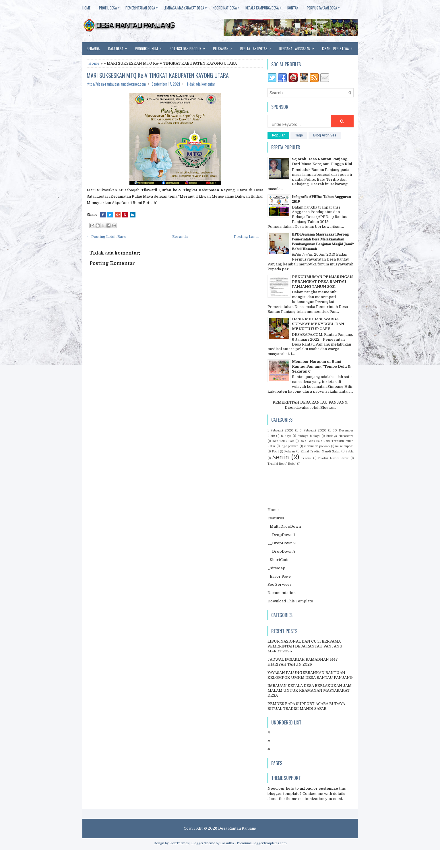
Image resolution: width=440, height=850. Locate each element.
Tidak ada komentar (201, 84)
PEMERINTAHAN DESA (144, 7)
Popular (278, 135)
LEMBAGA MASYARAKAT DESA (188, 7)
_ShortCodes (280, 560)
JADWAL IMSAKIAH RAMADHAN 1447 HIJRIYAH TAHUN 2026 (303, 661)
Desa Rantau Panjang (237, 828)
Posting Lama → (248, 236)
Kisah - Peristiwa (339, 46)
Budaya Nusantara (340, 435)
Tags (299, 135)
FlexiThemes (179, 843)
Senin (280, 457)
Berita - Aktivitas (257, 46)
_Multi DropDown (284, 526)
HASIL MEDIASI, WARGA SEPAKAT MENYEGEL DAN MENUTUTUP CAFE (318, 324)
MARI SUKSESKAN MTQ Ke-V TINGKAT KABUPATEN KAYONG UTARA (158, 75)
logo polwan (290, 446)
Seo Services (280, 584)
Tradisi (306, 458)
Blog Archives (324, 135)
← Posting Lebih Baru (106, 236)
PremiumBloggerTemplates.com (262, 843)
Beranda (93, 48)
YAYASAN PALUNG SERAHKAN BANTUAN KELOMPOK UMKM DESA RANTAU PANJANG (310, 675)
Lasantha (227, 843)
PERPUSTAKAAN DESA (326, 7)
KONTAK (292, 8)
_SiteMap (276, 568)
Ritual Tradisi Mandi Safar (320, 451)
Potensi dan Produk (189, 46)
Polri (275, 451)
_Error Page (279, 576)
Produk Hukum (150, 46)
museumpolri (344, 446)
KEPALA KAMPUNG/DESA (266, 7)
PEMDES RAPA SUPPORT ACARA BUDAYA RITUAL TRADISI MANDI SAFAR (306, 706)
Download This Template (290, 601)
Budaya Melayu (308, 435)
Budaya (286, 435)
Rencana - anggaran (298, 46)
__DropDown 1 (281, 535)
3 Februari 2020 (313, 430)
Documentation (282, 593)
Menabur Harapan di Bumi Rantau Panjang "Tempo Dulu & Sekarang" (321, 366)
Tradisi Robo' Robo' (282, 463)
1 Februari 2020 (280, 430)
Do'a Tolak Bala (283, 441)
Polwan (289, 451)
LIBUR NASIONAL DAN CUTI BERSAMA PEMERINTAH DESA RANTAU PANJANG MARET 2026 (305, 646)
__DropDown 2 (282, 543)
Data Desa (119, 46)
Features (276, 518)
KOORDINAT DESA (229, 7)
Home (94, 63)
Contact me (313, 793)
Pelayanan (224, 46)
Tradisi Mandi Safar (333, 458)
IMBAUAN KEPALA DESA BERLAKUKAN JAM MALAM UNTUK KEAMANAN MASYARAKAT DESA (310, 690)
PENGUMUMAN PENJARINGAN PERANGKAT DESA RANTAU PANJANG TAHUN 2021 (322, 282)
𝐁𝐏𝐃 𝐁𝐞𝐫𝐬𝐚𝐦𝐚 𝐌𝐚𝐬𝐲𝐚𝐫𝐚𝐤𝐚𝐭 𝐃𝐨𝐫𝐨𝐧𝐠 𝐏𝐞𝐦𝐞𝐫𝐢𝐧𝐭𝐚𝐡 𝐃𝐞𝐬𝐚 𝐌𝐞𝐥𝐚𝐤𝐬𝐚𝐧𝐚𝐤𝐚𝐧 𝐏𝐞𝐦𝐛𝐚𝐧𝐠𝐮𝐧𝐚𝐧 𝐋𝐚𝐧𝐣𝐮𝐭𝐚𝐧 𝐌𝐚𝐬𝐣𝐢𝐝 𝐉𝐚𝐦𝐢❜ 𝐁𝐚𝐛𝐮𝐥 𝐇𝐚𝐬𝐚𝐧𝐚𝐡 (323, 241)
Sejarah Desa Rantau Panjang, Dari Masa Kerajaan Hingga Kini (322, 161)
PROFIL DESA (112, 7)
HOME (86, 8)
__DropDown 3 (282, 551)
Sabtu (350, 451)
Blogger (327, 407)
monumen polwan (317, 446)
